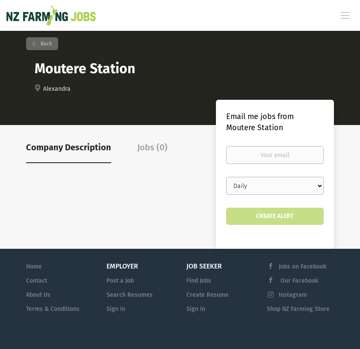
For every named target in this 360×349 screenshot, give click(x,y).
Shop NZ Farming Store (298, 309)
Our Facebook (298, 280)
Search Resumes (129, 294)
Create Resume (207, 294)
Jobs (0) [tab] (152, 147)
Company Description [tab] (68, 147)
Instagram (293, 294)
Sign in (115, 309)
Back (45, 44)
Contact (36, 280)
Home (34, 266)
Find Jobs (198, 280)
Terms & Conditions (53, 309)
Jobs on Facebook (302, 266)
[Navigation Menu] (345, 15)
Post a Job (120, 280)
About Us (38, 294)
